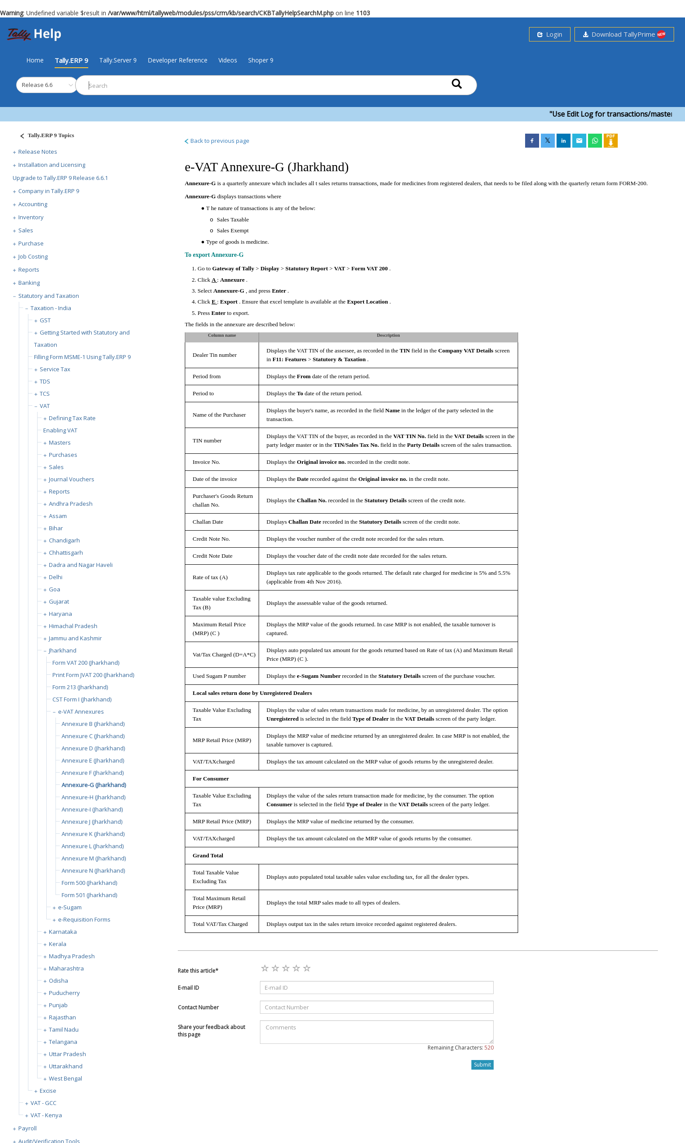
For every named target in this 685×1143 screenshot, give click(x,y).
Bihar (56, 528)
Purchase (31, 243)
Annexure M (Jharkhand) (94, 858)
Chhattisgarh (66, 552)
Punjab (58, 1005)
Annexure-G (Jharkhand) (94, 785)
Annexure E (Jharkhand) (93, 760)
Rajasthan (62, 1017)
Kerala (57, 944)
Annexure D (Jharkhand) (93, 748)
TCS (45, 393)
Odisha (58, 980)
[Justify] (44, 136)
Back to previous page (216, 141)
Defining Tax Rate (72, 418)
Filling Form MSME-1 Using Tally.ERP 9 (82, 357)
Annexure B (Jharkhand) (93, 724)
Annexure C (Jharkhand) (93, 736)
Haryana (60, 614)
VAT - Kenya (46, 1115)
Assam (58, 516)
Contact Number (198, 1007)
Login (549, 34)
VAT (45, 406)
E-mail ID (188, 987)
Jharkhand (62, 650)
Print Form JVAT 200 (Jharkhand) (93, 675)
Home (35, 59)
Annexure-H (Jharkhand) (93, 797)
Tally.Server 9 (118, 60)
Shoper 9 (260, 60)
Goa (54, 589)
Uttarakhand (66, 1066)
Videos (227, 60)
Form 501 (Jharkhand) (89, 895)
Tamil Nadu (64, 1029)
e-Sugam (70, 907)
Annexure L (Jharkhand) (93, 846)
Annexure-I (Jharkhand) (92, 809)
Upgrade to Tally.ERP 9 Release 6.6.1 (60, 178)
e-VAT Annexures (81, 711)
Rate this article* (198, 970)
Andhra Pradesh (71, 504)
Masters (60, 442)
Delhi (55, 577)
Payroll (27, 1128)
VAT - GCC (43, 1103)
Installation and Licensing (51, 165)
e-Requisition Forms (84, 919)
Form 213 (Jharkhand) (80, 687)
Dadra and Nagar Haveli (81, 565)
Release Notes (37, 151)
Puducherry (64, 993)
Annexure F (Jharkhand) (93, 773)
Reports (28, 269)
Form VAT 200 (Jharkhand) (85, 662)
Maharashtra (66, 968)
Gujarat (59, 601)
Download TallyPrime (624, 34)
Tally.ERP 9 (71, 60)
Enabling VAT (60, 430)
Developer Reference (178, 60)
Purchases (63, 455)
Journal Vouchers (71, 479)
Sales (25, 230)
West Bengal (65, 1078)
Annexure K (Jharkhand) (93, 834)
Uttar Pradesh (67, 1054)
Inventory (31, 217)
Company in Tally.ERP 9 (48, 191)
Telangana (63, 1042)
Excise (48, 1091)
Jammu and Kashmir (75, 638)
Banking (29, 283)
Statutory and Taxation (48, 296)
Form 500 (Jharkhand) (89, 883)
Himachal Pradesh (73, 626)
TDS (45, 381)
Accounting (32, 204)
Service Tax (55, 369)
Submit (482, 1064)
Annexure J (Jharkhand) (92, 821)
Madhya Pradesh (72, 956)
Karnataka (63, 932)
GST (45, 320)
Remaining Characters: (461, 1047)
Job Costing (33, 256)
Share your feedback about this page (211, 1030)
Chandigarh (64, 540)
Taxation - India (51, 308)
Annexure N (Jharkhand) (93, 870)
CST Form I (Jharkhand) (81, 699)
